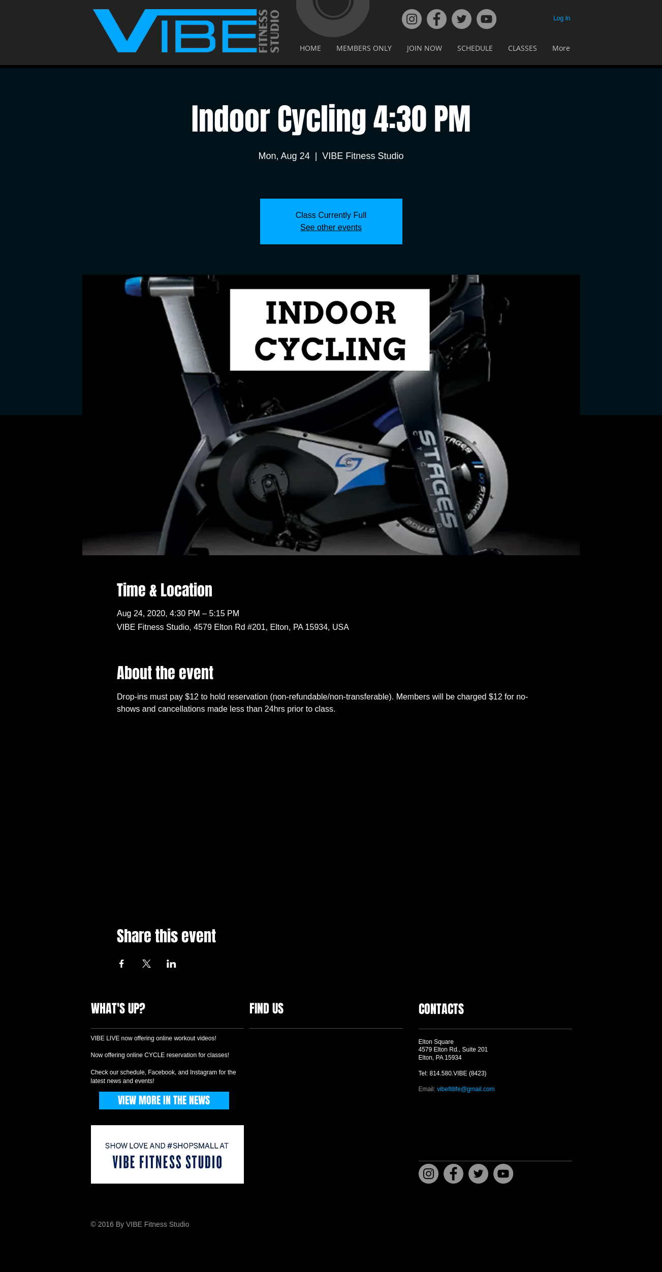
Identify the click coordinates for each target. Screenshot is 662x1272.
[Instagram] (412, 19)
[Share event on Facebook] (122, 964)
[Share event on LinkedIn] (171, 964)
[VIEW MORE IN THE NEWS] (164, 1100)
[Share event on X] (146, 964)
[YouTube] (486, 19)
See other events (331, 227)
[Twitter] (461, 19)
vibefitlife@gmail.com (466, 1089)
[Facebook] (437, 19)
